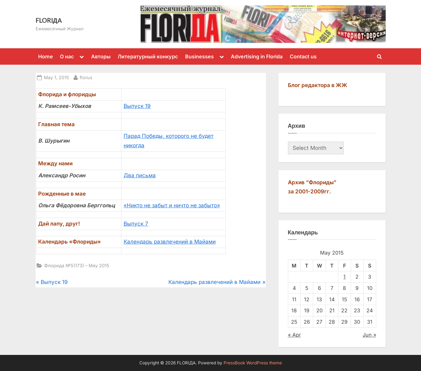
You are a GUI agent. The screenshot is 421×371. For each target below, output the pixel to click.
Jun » (369, 335)
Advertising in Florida (257, 56)
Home (45, 56)
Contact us (303, 56)
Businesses (199, 56)
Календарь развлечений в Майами (170, 241)
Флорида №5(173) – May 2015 (76, 265)
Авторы (101, 56)
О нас (67, 56)
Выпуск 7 (136, 224)
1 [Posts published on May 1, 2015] (344, 277)
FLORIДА (49, 20)
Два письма (140, 175)
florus (86, 77)
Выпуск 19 (137, 106)
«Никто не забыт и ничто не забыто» (172, 205)
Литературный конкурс (148, 56)
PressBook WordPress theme (253, 362)
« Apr (294, 335)
